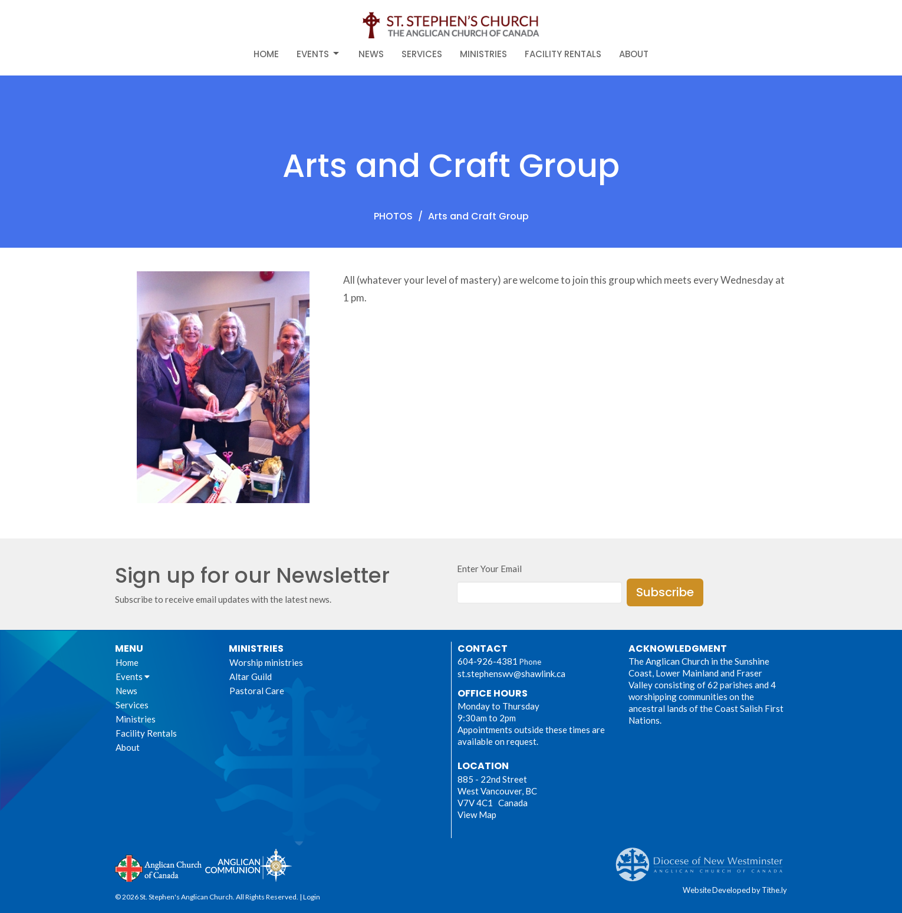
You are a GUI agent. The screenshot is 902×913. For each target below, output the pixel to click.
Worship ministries (266, 662)
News (371, 54)
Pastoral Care (256, 690)
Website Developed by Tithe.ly (735, 890)
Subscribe (665, 592)
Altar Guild (250, 676)
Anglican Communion (248, 865)
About (633, 54)
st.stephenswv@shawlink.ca (511, 673)
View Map (476, 814)
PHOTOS (393, 216)
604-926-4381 (487, 661)
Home (266, 54)
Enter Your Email (489, 568)
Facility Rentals (563, 54)
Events (319, 54)
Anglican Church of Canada (159, 867)
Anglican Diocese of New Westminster (703, 858)
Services (421, 54)
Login (311, 896)
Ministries (483, 54)
